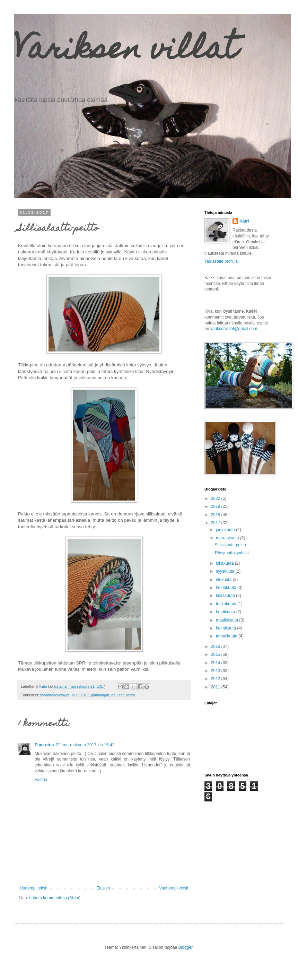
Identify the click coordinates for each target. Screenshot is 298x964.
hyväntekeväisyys (55, 695)
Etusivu (103, 888)
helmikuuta (226, 628)
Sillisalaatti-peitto (230, 544)
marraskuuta (228, 538)
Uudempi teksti (33, 888)
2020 (216, 498)
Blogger (185, 947)
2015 (216, 654)
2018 (216, 514)
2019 (216, 506)
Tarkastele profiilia (221, 261)
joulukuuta (226, 529)
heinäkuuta (226, 587)
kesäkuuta (226, 595)
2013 (216, 670)
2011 (216, 687)
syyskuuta (226, 571)
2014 (216, 662)
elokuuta (224, 579)
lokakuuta (225, 563)
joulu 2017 (80, 695)
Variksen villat (126, 51)
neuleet (117, 695)
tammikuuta (227, 636)
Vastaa (41, 779)
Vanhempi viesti (173, 888)
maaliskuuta (227, 620)
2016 (216, 646)
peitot (130, 695)
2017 (216, 522)
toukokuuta (226, 603)
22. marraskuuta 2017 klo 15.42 (85, 744)
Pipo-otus (44, 744)
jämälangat (100, 695)
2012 (216, 678)
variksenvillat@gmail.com (233, 328)
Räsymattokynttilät (232, 552)
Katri (244, 221)
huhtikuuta (226, 611)
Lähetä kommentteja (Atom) (54, 897)
